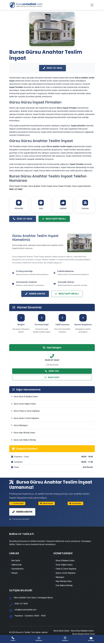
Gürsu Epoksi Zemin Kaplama (25, 423)
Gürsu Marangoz (19, 431)
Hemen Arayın (35, 298)
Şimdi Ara (52, 376)
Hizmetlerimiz (16, 574)
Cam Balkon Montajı (63, 590)
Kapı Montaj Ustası (62, 586)
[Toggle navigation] (92, 5)
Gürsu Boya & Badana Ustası (24, 402)
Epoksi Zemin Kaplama (64, 578)
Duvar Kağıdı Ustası (63, 570)
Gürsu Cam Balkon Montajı (23, 445)
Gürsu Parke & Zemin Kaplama (25, 416)
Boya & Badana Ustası (63, 566)
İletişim (13, 578)
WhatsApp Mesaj (55, 223)
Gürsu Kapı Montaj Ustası (23, 438)
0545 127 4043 (52, 71)
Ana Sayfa (14, 566)
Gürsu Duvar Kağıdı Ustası (23, 409)
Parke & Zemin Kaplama (64, 574)
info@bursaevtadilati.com (25, 615)
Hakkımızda (15, 570)
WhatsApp (52, 383)
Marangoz (58, 582)
